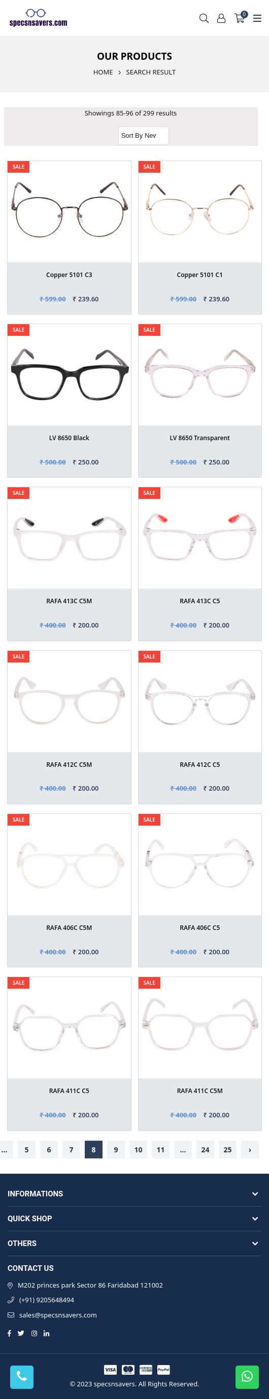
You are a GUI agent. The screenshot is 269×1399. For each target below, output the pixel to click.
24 (205, 1149)
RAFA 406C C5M (69, 927)
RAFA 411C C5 (69, 1090)
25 (227, 1149)
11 (160, 1149)
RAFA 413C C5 (200, 601)
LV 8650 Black (69, 438)
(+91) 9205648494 (46, 1299)
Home (103, 71)
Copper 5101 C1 (200, 274)
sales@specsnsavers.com (58, 1314)
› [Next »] (250, 1149)
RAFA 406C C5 (200, 927)
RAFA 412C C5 (200, 764)
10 (138, 1149)
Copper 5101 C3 (69, 274)
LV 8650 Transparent (200, 438)
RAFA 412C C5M (69, 764)
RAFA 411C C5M (200, 1090)
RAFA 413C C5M (69, 601)
